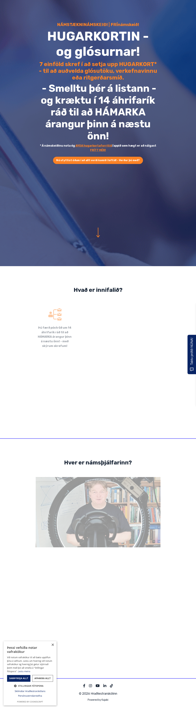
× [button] (52, 645)
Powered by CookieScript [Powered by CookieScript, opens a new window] (30, 701)
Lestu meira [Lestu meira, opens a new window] (24, 671)
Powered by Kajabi (98, 699)
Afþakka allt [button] (42, 678)
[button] (30, 686)
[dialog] (30, 673)
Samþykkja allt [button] (18, 678)
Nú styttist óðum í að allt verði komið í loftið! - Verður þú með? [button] (98, 160)
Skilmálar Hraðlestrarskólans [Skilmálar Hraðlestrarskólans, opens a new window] (30, 691)
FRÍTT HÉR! (98, 150)
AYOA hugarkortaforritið (93, 145)
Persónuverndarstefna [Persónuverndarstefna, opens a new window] (30, 695)
